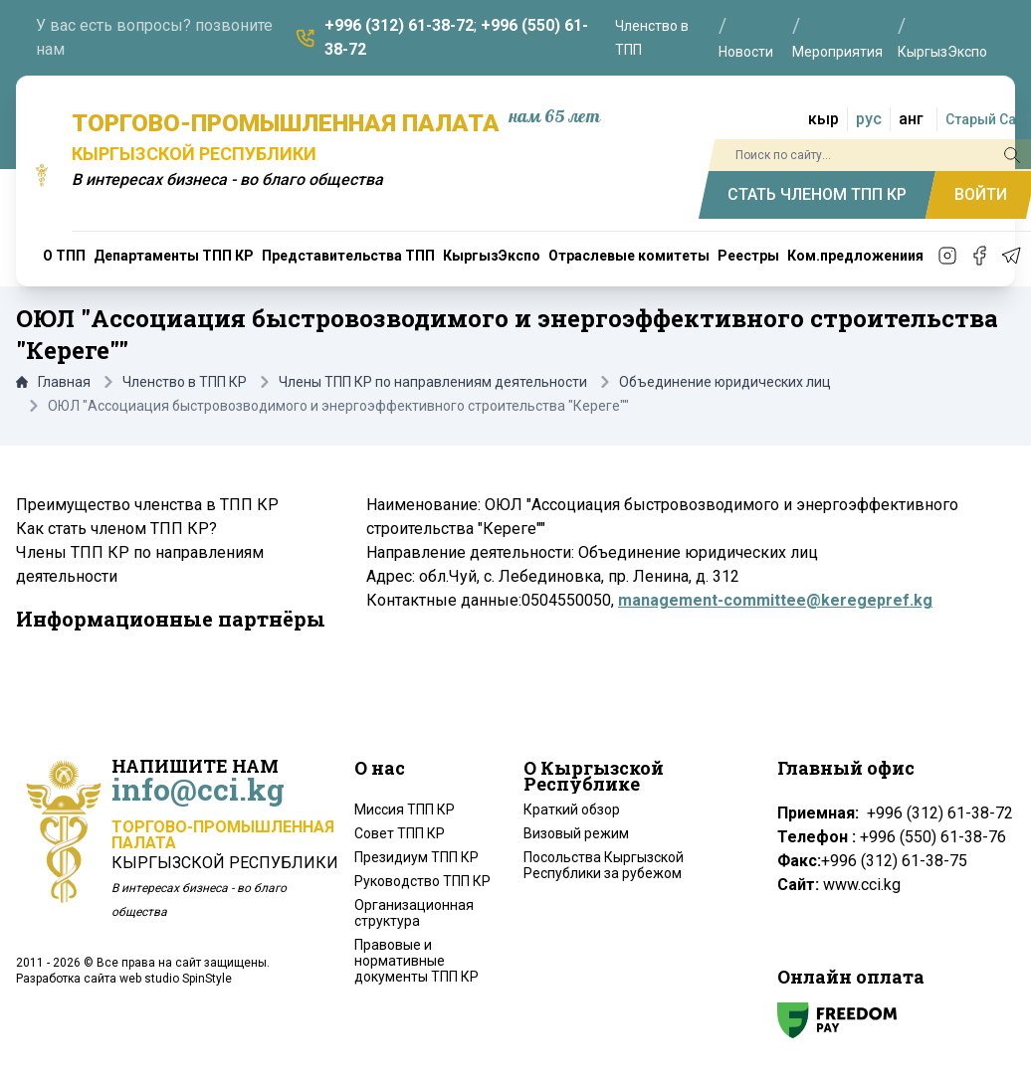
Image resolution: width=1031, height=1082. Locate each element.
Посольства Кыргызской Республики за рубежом (603, 865)
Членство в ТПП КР (184, 382)
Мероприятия (837, 52)
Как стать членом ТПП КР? (116, 528)
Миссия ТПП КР (404, 809)
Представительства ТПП (348, 256)
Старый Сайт (988, 119)
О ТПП (64, 256)
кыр (823, 118)
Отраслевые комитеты (629, 256)
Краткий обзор (571, 809)
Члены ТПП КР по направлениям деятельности (433, 382)
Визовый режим (576, 833)
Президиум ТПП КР (416, 857)
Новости (746, 52)
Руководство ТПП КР (422, 881)
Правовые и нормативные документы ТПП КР (416, 961)
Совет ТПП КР (399, 833)
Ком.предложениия (855, 256)
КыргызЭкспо (942, 52)
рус (869, 118)
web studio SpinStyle (175, 979)
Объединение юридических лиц (725, 382)
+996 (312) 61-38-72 (399, 25)
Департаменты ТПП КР (174, 256)
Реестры (748, 256)
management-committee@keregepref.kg (775, 600)
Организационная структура (414, 913)
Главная (53, 382)
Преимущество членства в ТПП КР (147, 504)
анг (911, 118)
